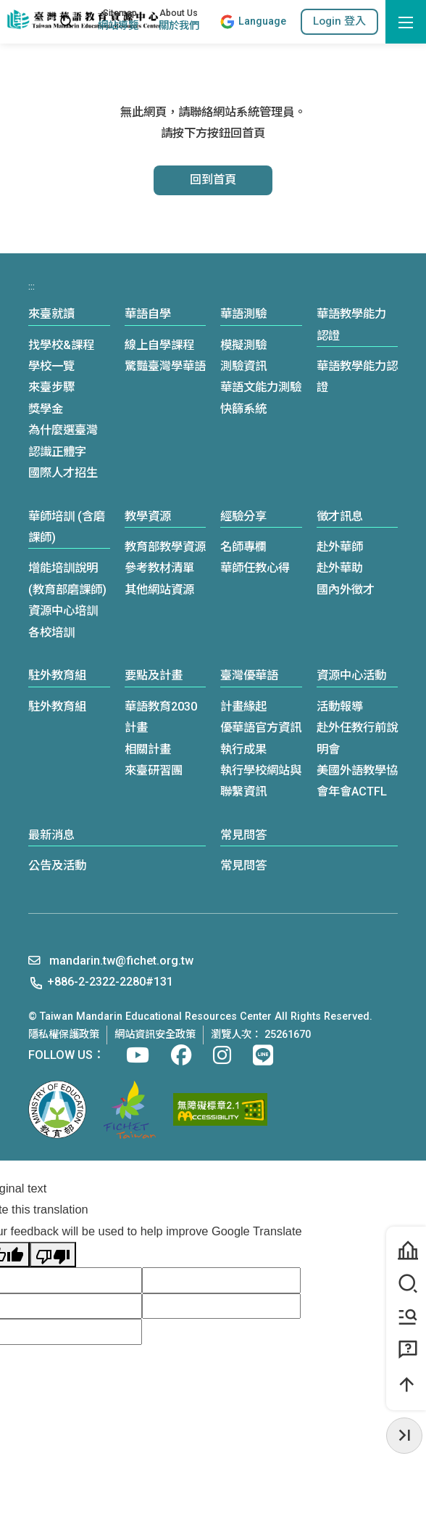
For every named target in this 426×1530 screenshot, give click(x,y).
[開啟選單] (405, 22)
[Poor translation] (53, 1254)
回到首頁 (213, 180)
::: (41, 22)
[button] (339, 21)
